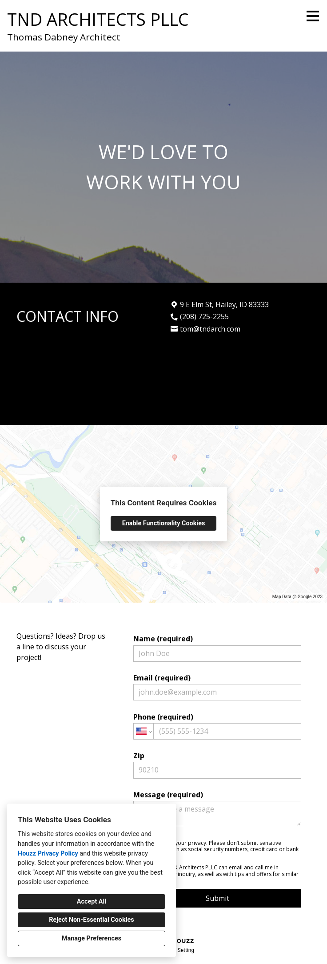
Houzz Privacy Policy (48, 853)
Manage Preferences (91, 938)
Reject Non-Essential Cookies (91, 920)
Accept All (91, 901)
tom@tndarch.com (210, 329)
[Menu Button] (313, 16)
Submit (217, 898)
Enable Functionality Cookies (163, 523)
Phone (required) (217, 726)
